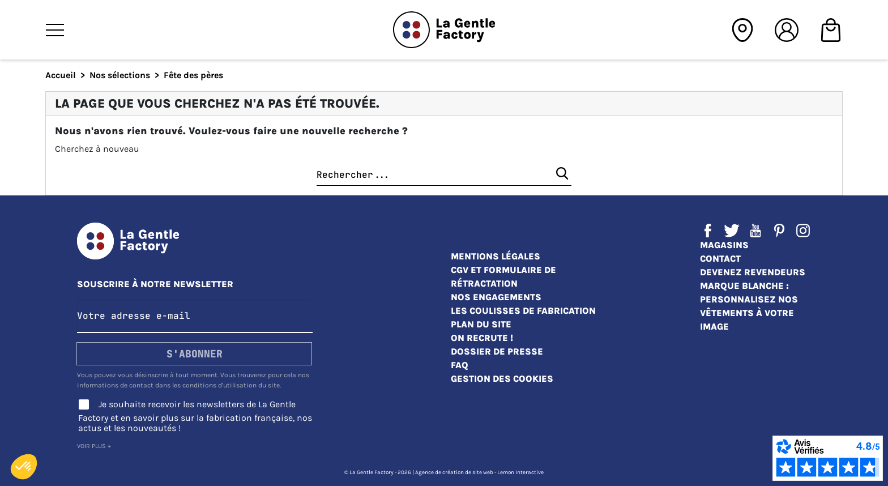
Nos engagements (496, 297)
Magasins (724, 245)
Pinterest (779, 230)
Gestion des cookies (502, 378)
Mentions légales (495, 256)
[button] (23, 466)
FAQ (459, 365)
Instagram (803, 230)
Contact (720, 258)
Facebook (708, 230)
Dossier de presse (497, 351)
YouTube (755, 230)
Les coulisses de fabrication (523, 310)
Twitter (732, 230)
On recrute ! (482, 337)
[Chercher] (444, 175)
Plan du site (481, 324)
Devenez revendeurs (752, 272)
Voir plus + (94, 446)
